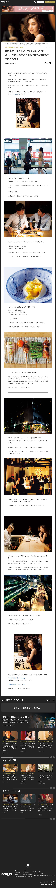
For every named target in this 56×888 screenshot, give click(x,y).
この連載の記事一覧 (8, 725)
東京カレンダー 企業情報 (19, 876)
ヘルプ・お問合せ (17, 872)
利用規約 (24, 870)
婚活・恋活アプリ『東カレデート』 (38, 873)
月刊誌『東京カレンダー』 (36, 871)
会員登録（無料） (50, 1)
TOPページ (16, 870)
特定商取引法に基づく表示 (27, 876)
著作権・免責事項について (27, 874)
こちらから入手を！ (18, 94)
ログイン (40, 2)
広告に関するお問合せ (18, 874)
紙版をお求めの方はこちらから (17, 684)
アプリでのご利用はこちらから (17, 678)
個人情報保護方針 (26, 872)
